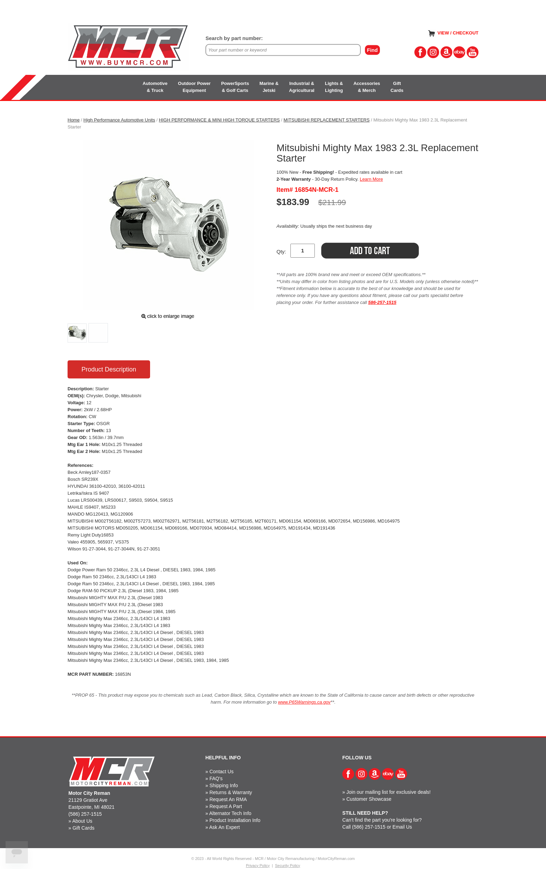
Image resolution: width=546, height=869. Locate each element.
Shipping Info (223, 785)
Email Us (402, 827)
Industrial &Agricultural (301, 87)
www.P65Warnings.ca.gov (304, 702)
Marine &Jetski (269, 87)
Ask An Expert (224, 827)
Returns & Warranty (230, 792)
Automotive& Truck (155, 87)
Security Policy (287, 865)
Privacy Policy (258, 865)
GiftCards (397, 87)
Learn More (371, 179)
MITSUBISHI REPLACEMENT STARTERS (326, 120)
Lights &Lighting (334, 87)
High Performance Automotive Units (119, 120)
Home (74, 120)
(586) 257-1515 (85, 814)
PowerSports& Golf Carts (235, 87)
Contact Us (221, 771)
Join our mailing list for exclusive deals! (388, 792)
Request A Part (225, 806)
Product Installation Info (234, 820)
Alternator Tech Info (230, 813)
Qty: (281, 252)
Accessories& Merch (366, 87)
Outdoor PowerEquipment (194, 87)
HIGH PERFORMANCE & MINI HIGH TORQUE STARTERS (219, 120)
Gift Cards (83, 828)
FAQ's (216, 778)
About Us (82, 821)
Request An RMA (228, 799)
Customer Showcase (368, 799)
